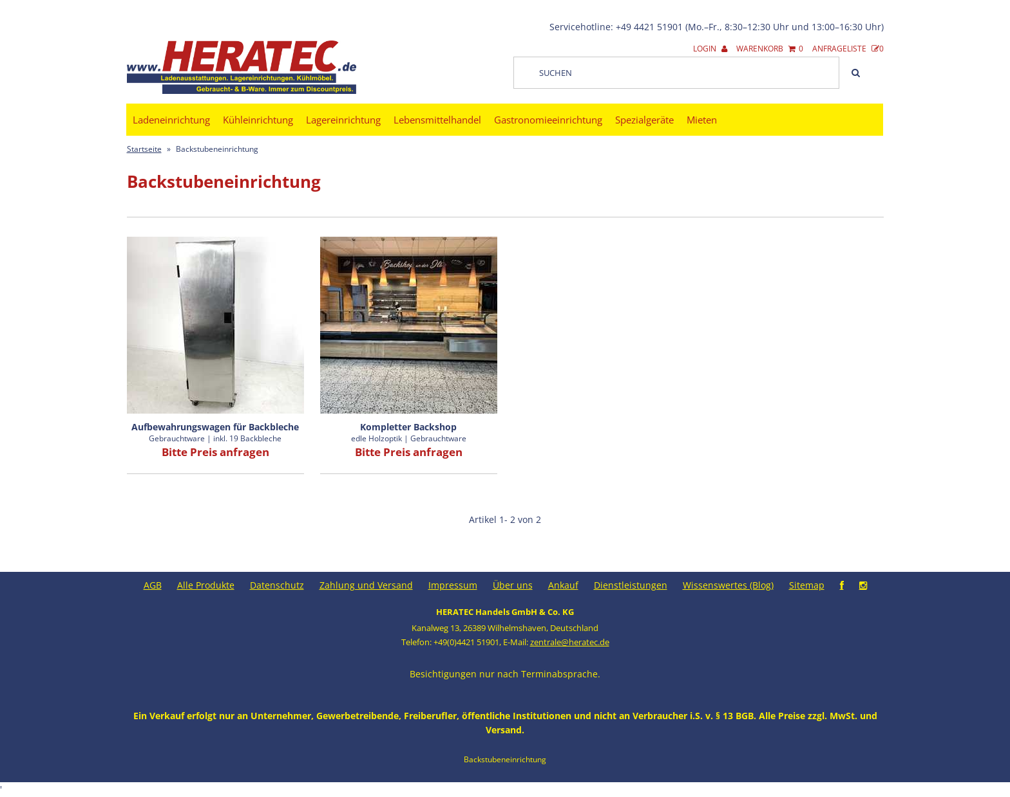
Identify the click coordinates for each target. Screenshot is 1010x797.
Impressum (452, 585)
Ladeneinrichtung (171, 119)
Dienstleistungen (630, 585)
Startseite (144, 148)
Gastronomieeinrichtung (548, 119)
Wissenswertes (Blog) (728, 585)
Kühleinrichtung (258, 119)
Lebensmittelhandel (437, 119)
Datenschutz (277, 585)
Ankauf (563, 585)
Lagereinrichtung (343, 119)
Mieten (702, 119)
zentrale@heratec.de (569, 642)
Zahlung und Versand (366, 585)
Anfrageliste (848, 48)
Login (710, 48)
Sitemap (806, 585)
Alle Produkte (205, 585)
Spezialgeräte (644, 119)
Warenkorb (769, 48)
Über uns (513, 585)
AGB (153, 585)
